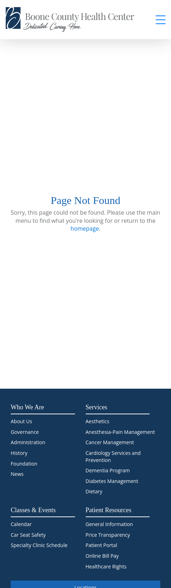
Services (96, 407)
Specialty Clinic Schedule (39, 545)
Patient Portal (101, 545)
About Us (21, 421)
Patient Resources (108, 510)
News (17, 474)
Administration (28, 442)
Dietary (94, 491)
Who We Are (27, 407)
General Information (109, 524)
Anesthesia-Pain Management (120, 432)
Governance (25, 432)
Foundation (24, 463)
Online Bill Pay (102, 555)
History (19, 453)
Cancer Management (110, 442)
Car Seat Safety (28, 534)
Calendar (21, 524)
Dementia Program (108, 470)
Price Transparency (108, 534)
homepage (85, 228)
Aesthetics (98, 421)
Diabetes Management (112, 481)
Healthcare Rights (106, 566)
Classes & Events (33, 510)
